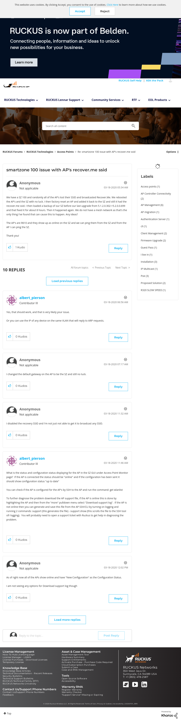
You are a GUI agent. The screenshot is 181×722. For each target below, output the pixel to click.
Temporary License (13, 662)
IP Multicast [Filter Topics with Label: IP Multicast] (147, 268)
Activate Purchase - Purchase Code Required (87, 662)
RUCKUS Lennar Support (63, 100)
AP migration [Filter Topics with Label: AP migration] (148, 212)
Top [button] (9, 713)
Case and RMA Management (78, 669)
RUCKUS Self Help (130, 80)
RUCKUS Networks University (19, 683)
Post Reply (111, 635)
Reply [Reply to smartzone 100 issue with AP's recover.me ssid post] (118, 248)
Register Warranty (72, 689)
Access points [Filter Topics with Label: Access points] (148, 186)
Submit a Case (70, 667)
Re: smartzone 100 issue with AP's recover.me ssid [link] (106, 151)
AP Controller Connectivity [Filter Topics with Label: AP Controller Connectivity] (156, 193)
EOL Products (157, 100)
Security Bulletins (12, 676)
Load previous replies (67, 281)
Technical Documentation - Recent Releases (27, 673)
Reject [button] (105, 11)
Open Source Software (74, 678)
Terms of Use (90, 704)
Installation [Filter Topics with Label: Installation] (147, 261)
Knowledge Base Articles (17, 671)
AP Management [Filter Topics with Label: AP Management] (150, 205)
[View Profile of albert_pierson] (32, 297)
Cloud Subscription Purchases (79, 664)
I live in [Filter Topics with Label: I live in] (145, 254)
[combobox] (90, 126)
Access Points (65, 151)
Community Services (106, 100)
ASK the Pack (154, 80)
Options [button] (171, 151)
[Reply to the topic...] (58, 635)
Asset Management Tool (75, 654)
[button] (80, 11)
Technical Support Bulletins (18, 678)
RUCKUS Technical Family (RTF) (21, 681)
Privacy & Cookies (104, 704)
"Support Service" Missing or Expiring (82, 694)
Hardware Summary (73, 657)
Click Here (112, 4)
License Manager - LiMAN (17, 657)
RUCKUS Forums (13, 151)
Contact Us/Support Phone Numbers (24, 692)
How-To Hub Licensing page (18, 654)
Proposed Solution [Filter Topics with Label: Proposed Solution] (151, 283)
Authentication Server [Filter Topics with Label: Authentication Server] (153, 219)
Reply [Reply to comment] (118, 337)
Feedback (8, 694)
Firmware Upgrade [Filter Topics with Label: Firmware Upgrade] (151, 240)
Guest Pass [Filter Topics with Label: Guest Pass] (147, 247)
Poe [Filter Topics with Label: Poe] (143, 276)
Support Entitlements (74, 659)
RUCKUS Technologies (19, 100)
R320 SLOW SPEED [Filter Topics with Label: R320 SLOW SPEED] (151, 290)
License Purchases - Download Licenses (25, 659)
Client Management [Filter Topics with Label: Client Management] (152, 233)
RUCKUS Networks (140, 667)
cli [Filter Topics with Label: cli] (142, 226)
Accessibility (69, 681)
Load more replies (67, 619)
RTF (134, 100)
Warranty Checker (72, 692)
